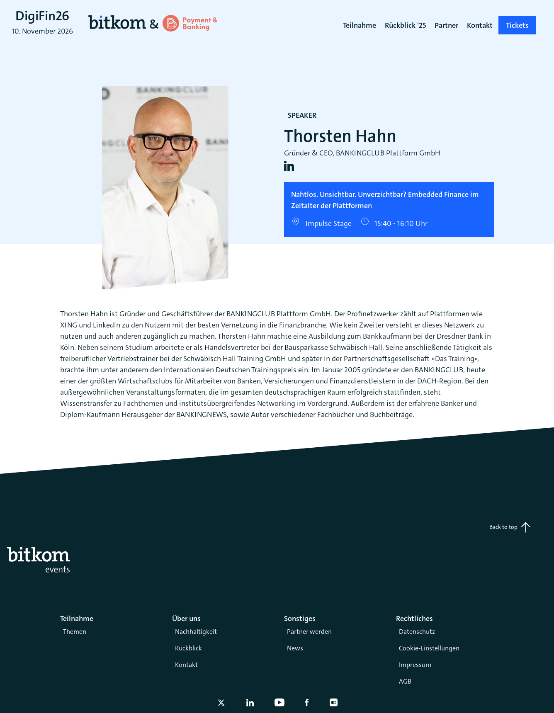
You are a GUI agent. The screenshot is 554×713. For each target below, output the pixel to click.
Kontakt (186, 664)
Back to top (509, 527)
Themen (74, 631)
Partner (446, 25)
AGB (405, 681)
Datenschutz (417, 631)
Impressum (415, 664)
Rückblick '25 (405, 25)
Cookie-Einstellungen (429, 648)
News (295, 648)
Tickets (517, 25)
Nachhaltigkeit (196, 631)
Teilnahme (359, 25)
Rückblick (188, 648)
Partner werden (309, 631)
